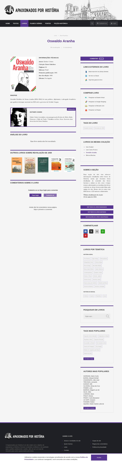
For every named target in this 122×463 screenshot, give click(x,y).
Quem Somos (68, 444)
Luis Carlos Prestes (92, 150)
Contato (66, 450)
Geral (104, 296)
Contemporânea (88, 272)
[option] (16, 165)
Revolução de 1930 (99, 128)
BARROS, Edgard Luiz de (91, 390)
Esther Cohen (36, 112)
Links (65, 447)
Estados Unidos (98, 272)
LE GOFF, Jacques (89, 400)
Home (8, 23)
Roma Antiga (87, 265)
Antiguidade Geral (88, 262)
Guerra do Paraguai (89, 346)
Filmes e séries (36, 23)
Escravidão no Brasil (89, 343)
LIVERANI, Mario (88, 394)
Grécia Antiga (98, 262)
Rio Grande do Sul (101, 343)
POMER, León (87, 388)
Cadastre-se (50, 195)
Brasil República (64, 35)
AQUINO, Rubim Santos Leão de (93, 404)
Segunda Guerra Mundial (90, 336)
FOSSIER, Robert (89, 402)
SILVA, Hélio (87, 392)
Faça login (35, 195)
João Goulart (90, 147)
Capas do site (96, 441)
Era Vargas (99, 346)
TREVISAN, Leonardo (90, 382)
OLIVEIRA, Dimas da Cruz (91, 386)
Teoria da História (88, 286)
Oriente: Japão (97, 276)
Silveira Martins (90, 155)
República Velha (88, 339)
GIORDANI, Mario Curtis (91, 376)
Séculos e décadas (99, 286)
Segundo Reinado (98, 339)
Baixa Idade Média (88, 269)
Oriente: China (87, 276)
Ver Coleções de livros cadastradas (97, 217)
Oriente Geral (87, 279)
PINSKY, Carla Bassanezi (91, 398)
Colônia (86, 296)
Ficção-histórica (60, 23)
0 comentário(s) (67, 47)
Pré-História (87, 258)
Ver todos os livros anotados (97, 212)
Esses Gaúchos (50, 64)
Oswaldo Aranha (88, 128)
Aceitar (99, 457)
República (98, 296)
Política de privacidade (99, 447)
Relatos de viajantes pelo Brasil (92, 350)
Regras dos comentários (100, 444)
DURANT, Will (87, 384)
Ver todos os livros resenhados (97, 207)
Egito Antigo (95, 258)
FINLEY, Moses (88, 396)
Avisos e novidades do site (72, 441)
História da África (103, 283)
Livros (24, 23)
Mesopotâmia (103, 258)
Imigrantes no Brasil (104, 336)
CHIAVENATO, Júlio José (91, 380)
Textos (16, 23)
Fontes (48, 23)
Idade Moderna (99, 269)
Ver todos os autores (89, 408)
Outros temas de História (90, 283)
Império (92, 296)
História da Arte (88, 353)
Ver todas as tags (88, 358)
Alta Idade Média (97, 265)
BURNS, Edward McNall (90, 378)
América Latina (96, 279)
